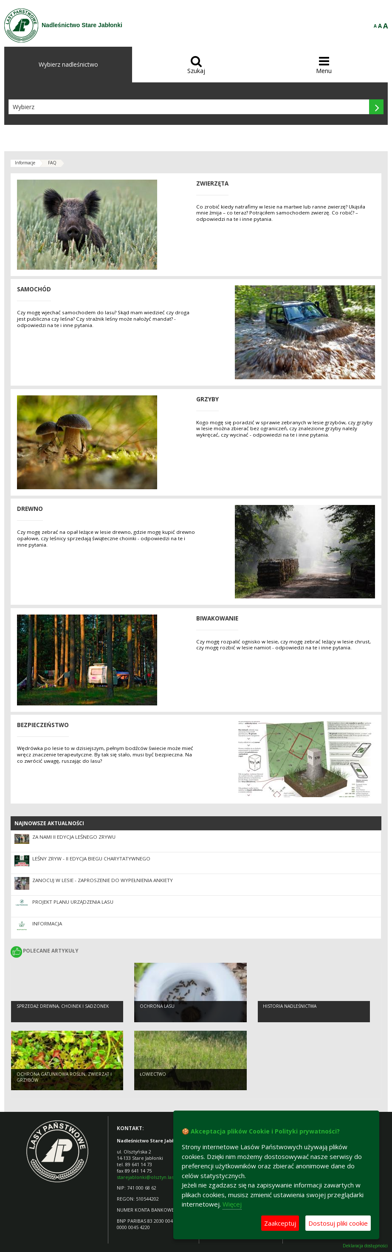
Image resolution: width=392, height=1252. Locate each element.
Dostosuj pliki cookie (338, 1223)
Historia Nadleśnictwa (289, 1006)
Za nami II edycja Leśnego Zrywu (74, 837)
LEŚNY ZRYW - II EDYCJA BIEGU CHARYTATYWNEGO (91, 858)
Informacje (25, 163)
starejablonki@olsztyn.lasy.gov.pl (153, 1177)
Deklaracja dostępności (365, 1246)
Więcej (232, 1204)
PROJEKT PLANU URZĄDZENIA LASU (72, 902)
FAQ (52, 163)
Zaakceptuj (280, 1223)
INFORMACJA (47, 923)
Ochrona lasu (157, 1006)
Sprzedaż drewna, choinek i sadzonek (63, 1006)
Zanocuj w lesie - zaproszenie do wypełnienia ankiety (102, 880)
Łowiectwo (153, 1074)
